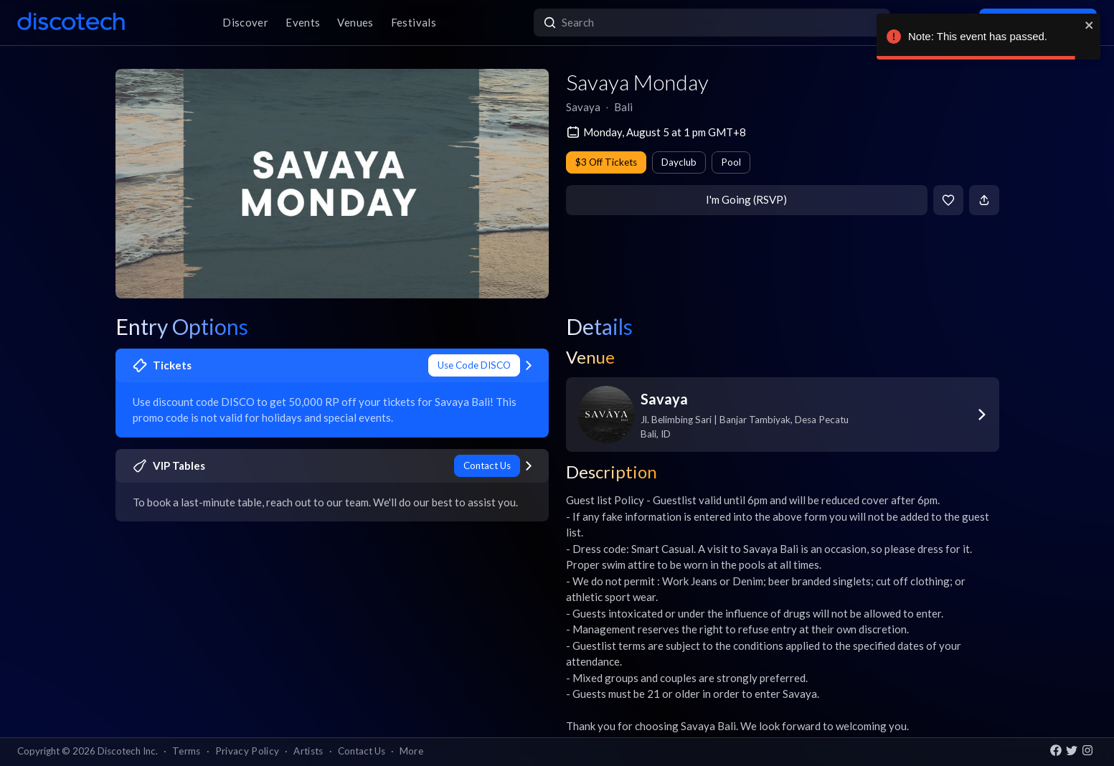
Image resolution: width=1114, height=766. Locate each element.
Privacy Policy (247, 751)
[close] (1090, 25)
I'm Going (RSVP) (746, 199)
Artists (308, 751)
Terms (186, 751)
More (411, 751)
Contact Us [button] (361, 751)
